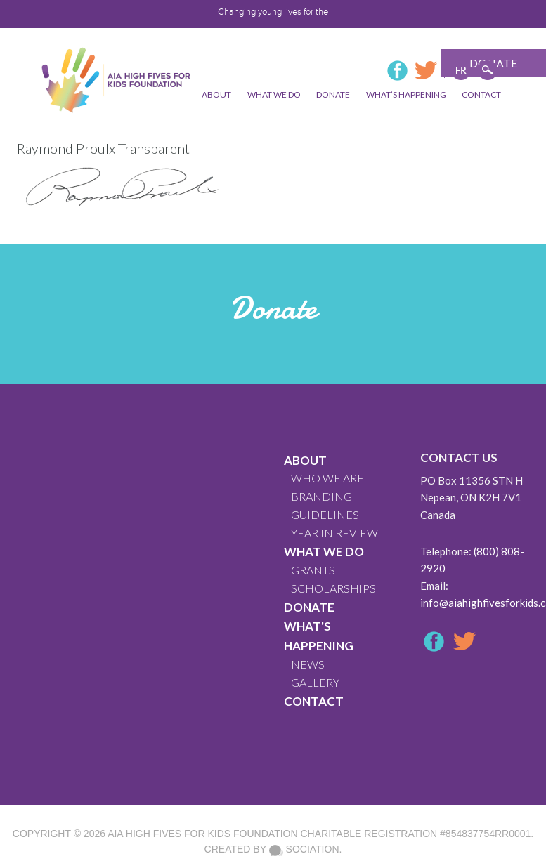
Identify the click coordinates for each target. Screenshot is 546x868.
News (308, 664)
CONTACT (314, 701)
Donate (309, 607)
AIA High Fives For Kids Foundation (202, 833)
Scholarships (333, 588)
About (305, 460)
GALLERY (315, 682)
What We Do (324, 551)
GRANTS (313, 570)
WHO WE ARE (327, 478)
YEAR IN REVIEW (334, 532)
